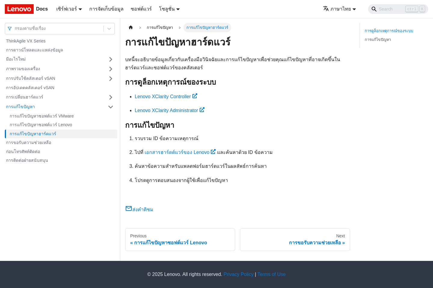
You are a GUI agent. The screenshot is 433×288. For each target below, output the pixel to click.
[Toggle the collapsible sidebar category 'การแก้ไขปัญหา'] (110, 107)
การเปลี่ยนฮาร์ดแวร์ (24, 97)
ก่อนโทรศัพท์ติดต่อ (23, 151)
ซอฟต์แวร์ (141, 8)
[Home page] (131, 27)
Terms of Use (271, 274)
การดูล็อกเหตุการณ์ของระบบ (389, 31)
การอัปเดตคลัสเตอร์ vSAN (30, 87)
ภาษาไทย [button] (337, 8)
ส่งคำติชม (139, 209)
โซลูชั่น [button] (167, 8)
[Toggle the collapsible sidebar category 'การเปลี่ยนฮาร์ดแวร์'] (110, 97)
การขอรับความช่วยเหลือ (28, 142)
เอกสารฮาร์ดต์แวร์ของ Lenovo (180, 152)
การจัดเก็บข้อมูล (106, 8)
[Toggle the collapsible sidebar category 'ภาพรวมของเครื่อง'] (110, 69)
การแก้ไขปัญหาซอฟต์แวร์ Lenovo (41, 124)
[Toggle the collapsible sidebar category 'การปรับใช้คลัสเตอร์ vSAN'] (110, 78)
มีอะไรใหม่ (16, 59)
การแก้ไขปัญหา (20, 106)
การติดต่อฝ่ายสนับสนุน (27, 160)
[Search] (398, 9)
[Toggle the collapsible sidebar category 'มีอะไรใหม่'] (110, 59)
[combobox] (15, 28)
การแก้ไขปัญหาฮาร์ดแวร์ (33, 133)
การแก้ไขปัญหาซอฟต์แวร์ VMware (42, 116)
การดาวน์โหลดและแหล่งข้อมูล (34, 50)
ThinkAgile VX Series (26, 41)
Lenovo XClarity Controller (166, 96)
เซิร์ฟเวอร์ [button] (66, 8)
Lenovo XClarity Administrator (169, 110)
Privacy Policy (239, 274)
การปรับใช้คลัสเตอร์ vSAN (30, 78)
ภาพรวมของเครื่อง (23, 68)
